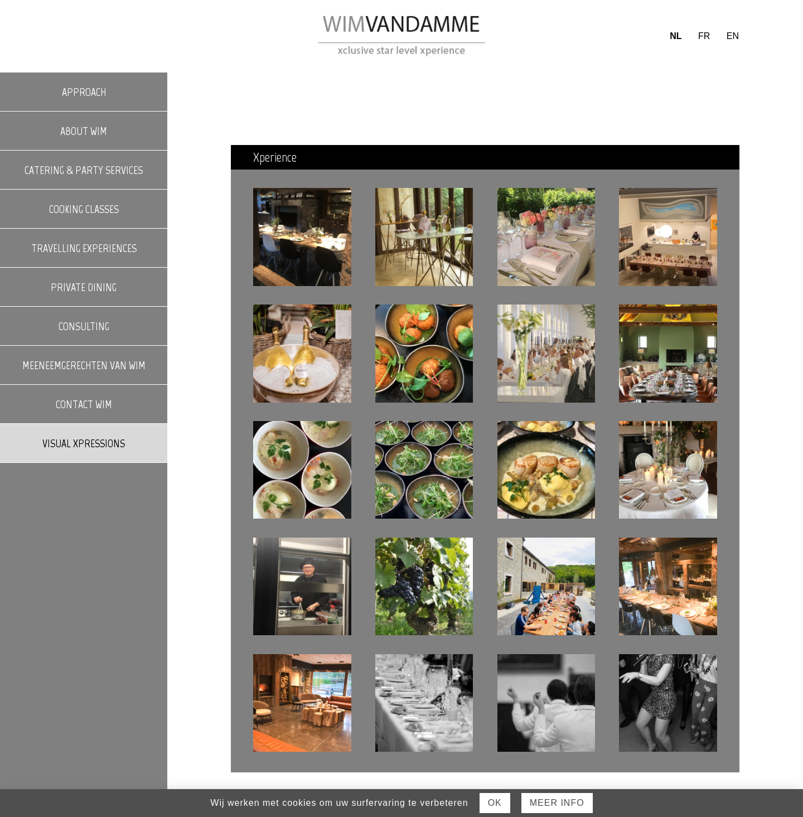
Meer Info (557, 803)
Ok (495, 803)
